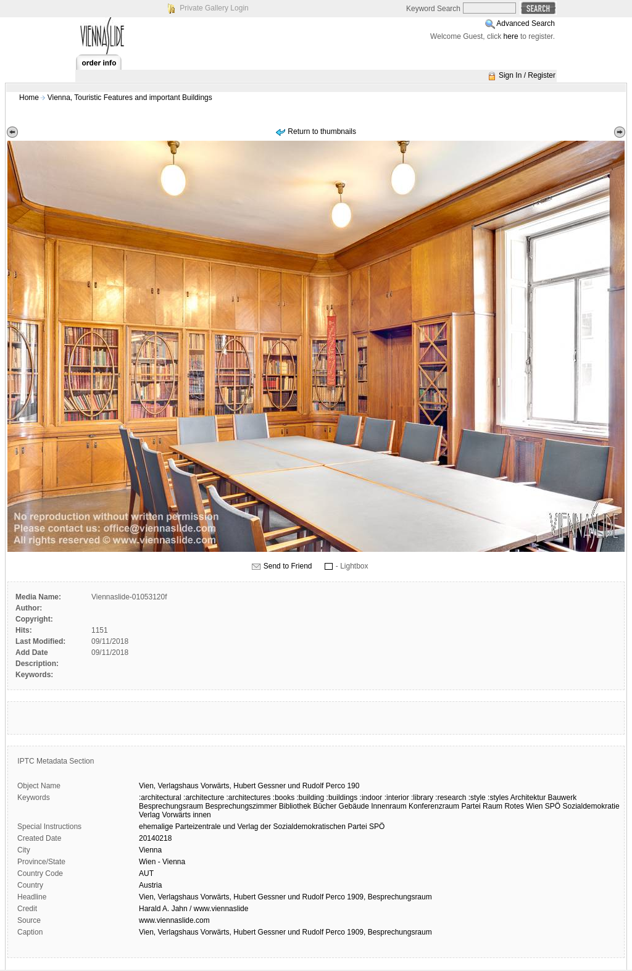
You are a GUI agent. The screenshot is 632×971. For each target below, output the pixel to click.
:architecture (203, 797)
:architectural (160, 797)
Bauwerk (561, 797)
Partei (470, 806)
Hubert (244, 785)
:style (477, 797)
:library (422, 797)
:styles (498, 797)
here (511, 36)
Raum (492, 806)
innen (201, 815)
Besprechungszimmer (240, 806)
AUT (146, 873)
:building (311, 797)
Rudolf (313, 785)
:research (450, 797)
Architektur (528, 797)
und (294, 785)
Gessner (272, 785)
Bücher (324, 806)
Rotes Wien (523, 806)
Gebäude (354, 806)
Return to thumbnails (322, 131)
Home (29, 97)
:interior (397, 797)
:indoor (371, 797)
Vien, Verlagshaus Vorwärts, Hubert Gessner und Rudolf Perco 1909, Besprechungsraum (285, 897)
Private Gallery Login (214, 8)
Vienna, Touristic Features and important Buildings (130, 97)
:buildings (342, 797)
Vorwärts (176, 815)
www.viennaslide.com (174, 920)
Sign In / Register (527, 75)
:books (283, 797)
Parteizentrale (198, 826)
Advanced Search (525, 23)
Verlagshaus (177, 785)
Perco (335, 785)
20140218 (155, 838)
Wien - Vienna (162, 861)
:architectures (248, 797)
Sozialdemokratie (591, 806)
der (265, 826)
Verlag (149, 815)
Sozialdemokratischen (309, 826)
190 (353, 785)
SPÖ (552, 806)
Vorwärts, (216, 785)
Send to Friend (288, 566)
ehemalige (156, 826)
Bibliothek (295, 806)
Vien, (147, 785)
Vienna (150, 850)
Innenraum (388, 806)
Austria (150, 885)
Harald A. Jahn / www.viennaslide (193, 908)
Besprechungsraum (171, 806)
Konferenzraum (434, 806)
